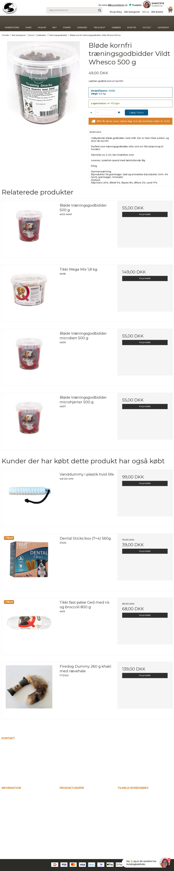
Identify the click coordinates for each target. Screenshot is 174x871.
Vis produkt (145, 214)
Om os (145, 12)
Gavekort (163, 23)
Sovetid (131, 23)
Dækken (116, 23)
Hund (28, 23)
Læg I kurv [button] (136, 112)
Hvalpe (42, 23)
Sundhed (82, 23)
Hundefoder (12, 23)
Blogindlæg (116, 12)
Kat (54, 23)
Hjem (5, 794)
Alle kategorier (132, 12)
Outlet (147, 23)
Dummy (67, 23)
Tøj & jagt (99, 23)
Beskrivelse (95, 132)
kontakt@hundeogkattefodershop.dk (26, 773)
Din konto (157, 12)
